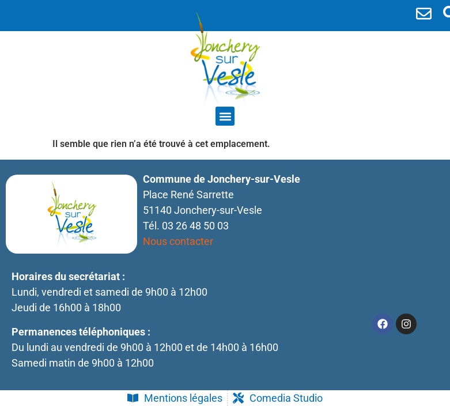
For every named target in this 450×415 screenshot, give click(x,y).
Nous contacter (178, 241)
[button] (225, 116)
